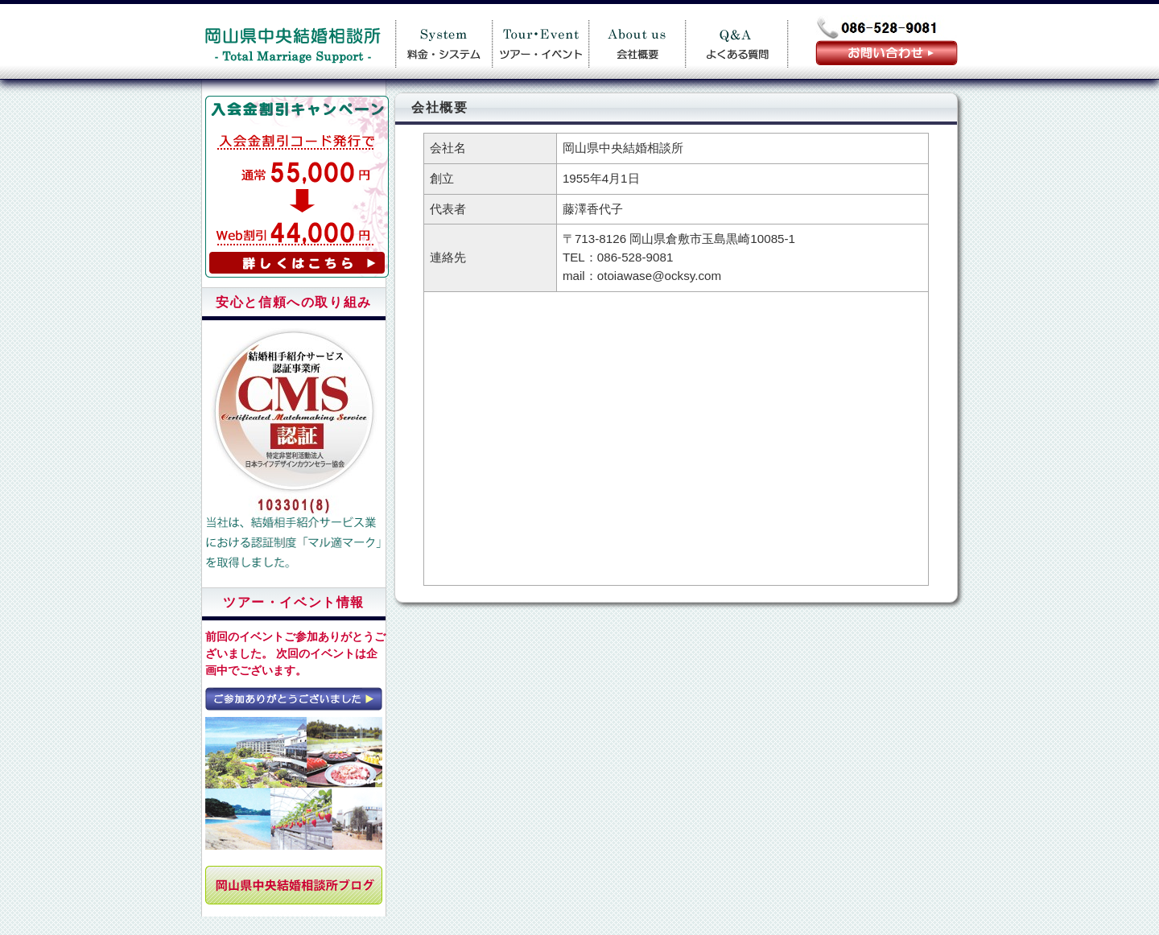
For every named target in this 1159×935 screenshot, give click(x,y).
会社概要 (636, 41)
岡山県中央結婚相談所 (291, 41)
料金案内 (443, 41)
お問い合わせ (886, 52)
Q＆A (737, 41)
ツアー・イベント (540, 41)
